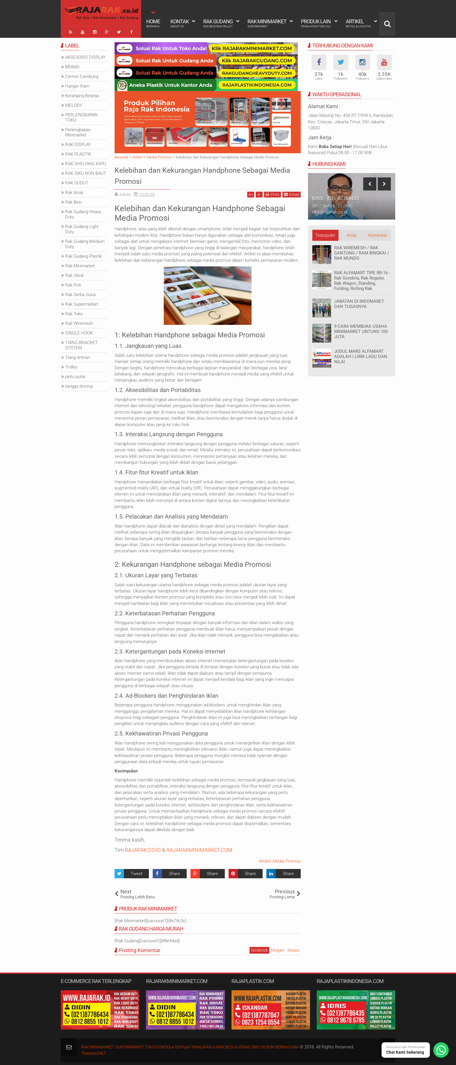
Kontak (179, 23)
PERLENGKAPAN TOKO (81, 116)
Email (291, 192)
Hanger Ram (77, 84)
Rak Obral (74, 273)
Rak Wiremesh (79, 321)
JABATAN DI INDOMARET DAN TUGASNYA (359, 302)
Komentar (377, 233)
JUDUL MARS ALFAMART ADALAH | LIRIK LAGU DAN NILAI (360, 355)
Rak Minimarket (266, 23)
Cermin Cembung (81, 74)
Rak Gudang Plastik (83, 254)
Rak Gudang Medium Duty (85, 242)
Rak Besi (73, 200)
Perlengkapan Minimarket (78, 130)
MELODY (73, 103)
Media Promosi (286, 859)
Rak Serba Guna (80, 292)
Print (272, 192)
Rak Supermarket (81, 302)
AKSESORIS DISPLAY (85, 55)
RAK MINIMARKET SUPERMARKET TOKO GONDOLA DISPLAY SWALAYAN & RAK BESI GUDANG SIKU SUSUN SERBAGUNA (199, 1045)
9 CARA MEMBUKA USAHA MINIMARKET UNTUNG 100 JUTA (361, 330)
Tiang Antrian (77, 355)
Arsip (351, 233)
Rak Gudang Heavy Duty (83, 212)
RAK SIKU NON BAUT (85, 171)
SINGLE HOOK (79, 331)
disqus (293, 948)
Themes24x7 (93, 1051)
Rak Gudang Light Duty (82, 227)
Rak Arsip (74, 190)
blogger (277, 948)
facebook (259, 948)
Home (153, 23)
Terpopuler (325, 233)
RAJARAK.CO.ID (143, 848)
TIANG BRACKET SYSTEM (81, 343)
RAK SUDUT (76, 181)
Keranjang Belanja (82, 94)
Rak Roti (73, 283)
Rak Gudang (218, 23)
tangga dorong (78, 384)
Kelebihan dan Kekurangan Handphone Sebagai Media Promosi (195, 173)
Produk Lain (316, 23)
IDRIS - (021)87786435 (335, 197)
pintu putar (75, 374)
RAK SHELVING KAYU (85, 162)
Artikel (358, 23)
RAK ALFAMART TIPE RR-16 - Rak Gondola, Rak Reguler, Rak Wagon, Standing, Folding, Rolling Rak (362, 278)
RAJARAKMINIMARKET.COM (199, 848)
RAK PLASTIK (78, 152)
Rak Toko (74, 312)
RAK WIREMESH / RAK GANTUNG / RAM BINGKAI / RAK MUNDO (361, 251)
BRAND (72, 65)
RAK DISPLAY (78, 142)
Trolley (71, 365)
